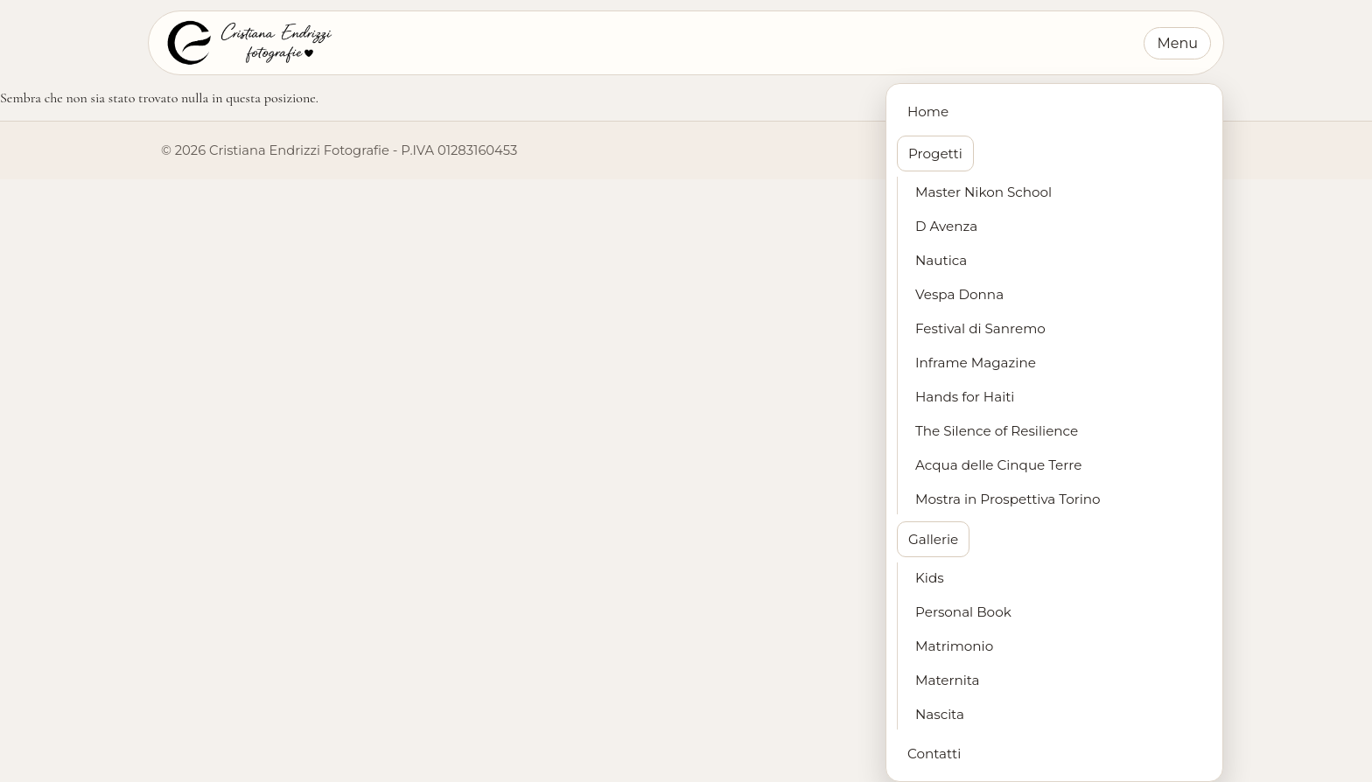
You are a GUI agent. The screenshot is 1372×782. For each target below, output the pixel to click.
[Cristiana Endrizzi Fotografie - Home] (248, 43)
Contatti (934, 753)
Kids (929, 577)
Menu (1177, 43)
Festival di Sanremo (980, 328)
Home (927, 111)
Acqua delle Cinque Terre (998, 465)
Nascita (939, 714)
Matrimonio (954, 646)
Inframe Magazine (975, 362)
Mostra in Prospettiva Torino (1008, 499)
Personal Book (963, 612)
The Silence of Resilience (996, 430)
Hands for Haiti (964, 396)
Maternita (947, 680)
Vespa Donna (959, 294)
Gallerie (933, 539)
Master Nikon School (983, 192)
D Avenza (946, 226)
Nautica (941, 260)
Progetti (935, 153)
